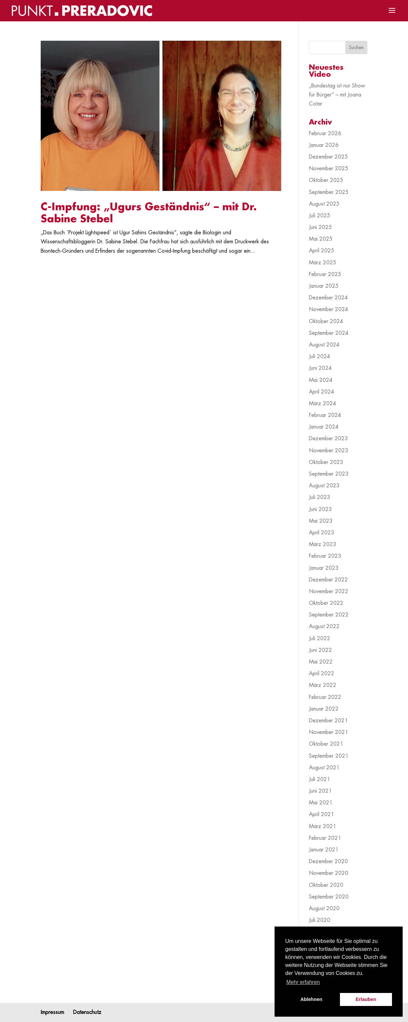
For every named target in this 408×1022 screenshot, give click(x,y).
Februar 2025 (325, 274)
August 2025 (324, 204)
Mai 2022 (321, 662)
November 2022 (328, 591)
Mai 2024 (321, 380)
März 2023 (322, 544)
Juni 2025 (320, 227)
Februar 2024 (325, 415)
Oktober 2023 (326, 462)
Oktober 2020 (326, 885)
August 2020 (324, 908)
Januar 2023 (324, 568)
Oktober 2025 (326, 180)
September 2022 (329, 614)
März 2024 (322, 403)
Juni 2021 (320, 791)
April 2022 (321, 673)
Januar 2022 (324, 709)
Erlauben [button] (366, 999)
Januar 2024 (324, 427)
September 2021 (329, 756)
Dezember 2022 (328, 579)
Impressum (52, 1012)
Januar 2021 (324, 849)
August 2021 (324, 767)
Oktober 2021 (326, 744)
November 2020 (328, 873)
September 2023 (329, 474)
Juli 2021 (319, 779)
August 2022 (324, 626)
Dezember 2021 (328, 720)
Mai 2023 (321, 521)
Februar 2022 (325, 697)
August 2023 (324, 485)
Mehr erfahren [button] (303, 982)
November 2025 (328, 168)
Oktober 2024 (326, 321)
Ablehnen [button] (311, 999)
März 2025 (322, 262)
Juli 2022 (319, 638)
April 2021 (321, 814)
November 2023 (328, 450)
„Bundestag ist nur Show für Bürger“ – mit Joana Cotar (337, 94)
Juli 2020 (319, 920)
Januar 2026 (324, 145)
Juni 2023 (320, 509)
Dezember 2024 (328, 297)
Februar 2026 (325, 133)
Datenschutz (87, 1012)
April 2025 (321, 250)
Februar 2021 (325, 838)
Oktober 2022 (326, 603)
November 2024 (328, 309)
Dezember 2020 (328, 861)
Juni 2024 (320, 368)
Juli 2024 (319, 356)
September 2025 (329, 192)
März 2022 (322, 685)
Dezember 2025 (328, 157)
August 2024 (324, 344)
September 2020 (329, 897)
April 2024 (321, 392)
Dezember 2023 (328, 438)
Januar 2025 (324, 286)
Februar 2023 (325, 556)
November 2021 (328, 732)
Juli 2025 (319, 215)
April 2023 (321, 532)
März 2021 (322, 826)
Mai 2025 (321, 239)
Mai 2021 (321, 802)
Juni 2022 (320, 650)
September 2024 (329, 333)
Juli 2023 (319, 497)
